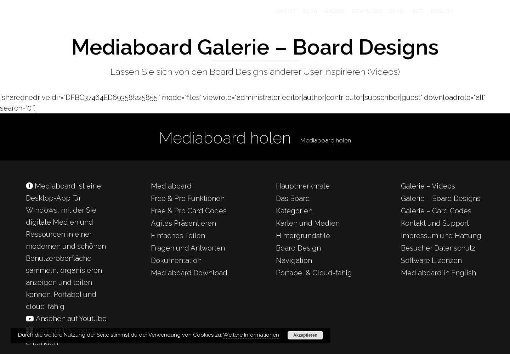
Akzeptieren (305, 335)
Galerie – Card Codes (436, 211)
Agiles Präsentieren (183, 223)
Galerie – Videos (428, 186)
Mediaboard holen (325, 140)
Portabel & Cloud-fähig (314, 273)
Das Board (293, 198)
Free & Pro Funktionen (188, 198)
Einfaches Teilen (178, 235)
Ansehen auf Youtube (66, 318)
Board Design (298, 248)
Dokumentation (176, 260)
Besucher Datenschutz (438, 248)
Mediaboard (171, 186)
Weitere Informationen (251, 335)
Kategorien (294, 211)
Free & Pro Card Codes (189, 211)
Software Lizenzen (431, 260)
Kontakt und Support (435, 223)
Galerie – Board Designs (441, 198)
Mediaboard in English (438, 273)
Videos (384, 71)
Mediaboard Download (189, 273)
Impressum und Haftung (441, 235)
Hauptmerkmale (303, 186)
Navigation (294, 260)
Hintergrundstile (303, 235)
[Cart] (472, 11)
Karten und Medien (308, 223)
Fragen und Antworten (188, 248)
